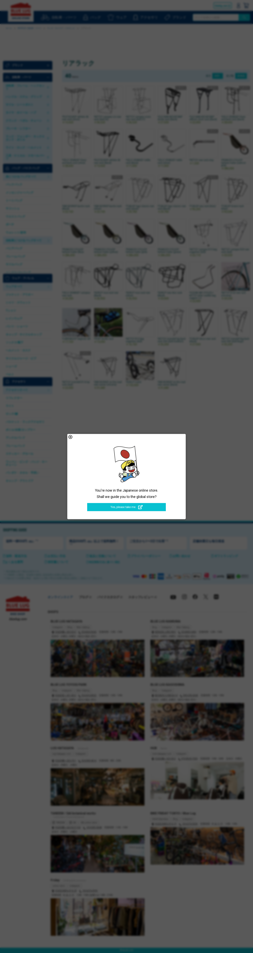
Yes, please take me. (126, 507)
